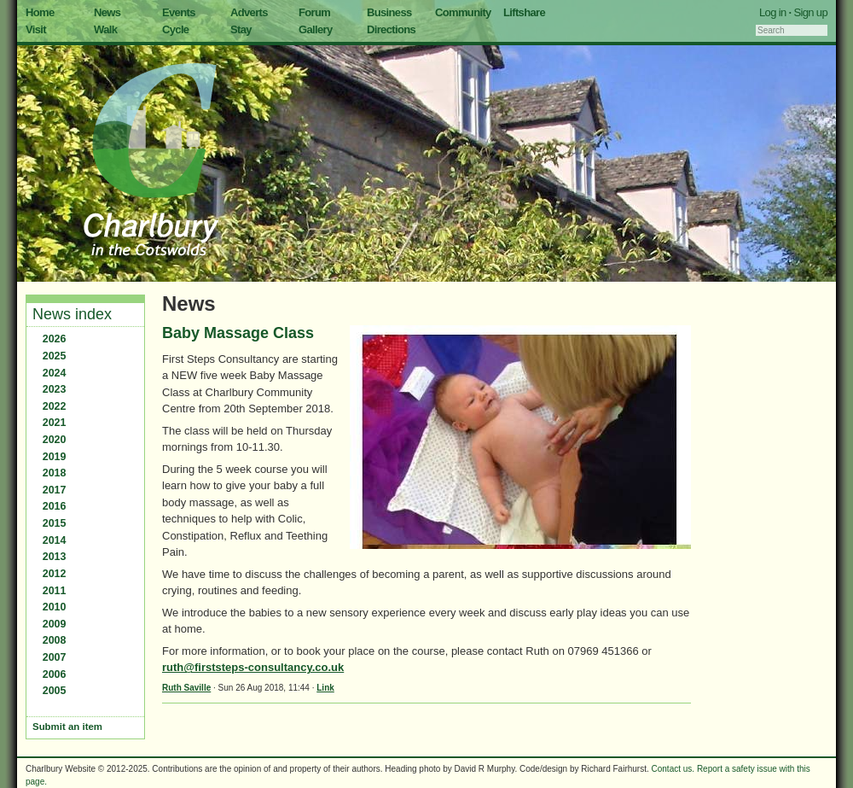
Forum (314, 12)
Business (389, 12)
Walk (105, 29)
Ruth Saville (186, 687)
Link (325, 687)
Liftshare (524, 12)
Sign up (810, 12)
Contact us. (673, 768)
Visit (36, 29)
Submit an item (67, 726)
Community (463, 12)
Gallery (316, 29)
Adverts (249, 12)
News (107, 12)
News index (72, 314)
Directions (391, 29)
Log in (772, 12)
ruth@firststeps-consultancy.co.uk (253, 667)
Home (40, 12)
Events (178, 12)
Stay (241, 29)
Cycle (175, 29)
